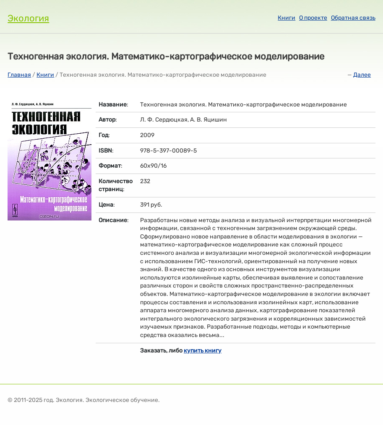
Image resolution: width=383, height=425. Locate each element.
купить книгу (202, 350)
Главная (19, 74)
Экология (28, 18)
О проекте (313, 17)
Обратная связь (353, 17)
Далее (362, 74)
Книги (286, 17)
